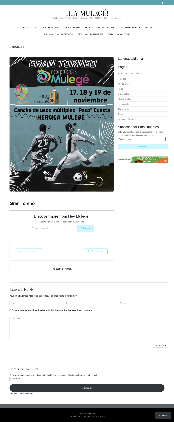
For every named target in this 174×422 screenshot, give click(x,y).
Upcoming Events (129, 27)
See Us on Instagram (90, 34)
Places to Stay (51, 27)
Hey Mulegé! (87, 13)
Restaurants (73, 27)
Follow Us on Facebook (58, 34)
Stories (122, 79)
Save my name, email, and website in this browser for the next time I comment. (52, 310)
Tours (149, 27)
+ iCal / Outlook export (93, 251)
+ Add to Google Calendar (31, 251)
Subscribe (85, 228)
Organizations (105, 27)
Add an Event (124, 84)
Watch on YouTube (119, 34)
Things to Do (29, 27)
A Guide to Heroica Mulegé (130, 73)
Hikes (88, 27)
